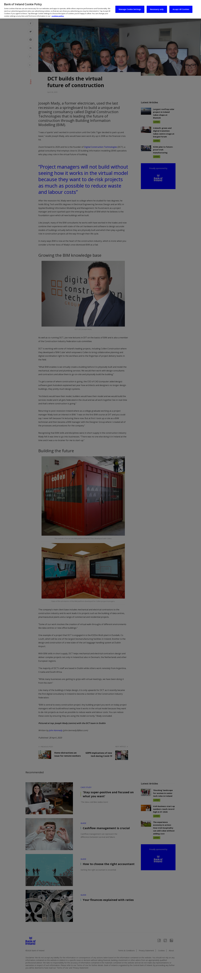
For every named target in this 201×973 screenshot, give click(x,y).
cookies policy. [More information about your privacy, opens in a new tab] (58, 16)
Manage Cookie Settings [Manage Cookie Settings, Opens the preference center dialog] (130, 9)
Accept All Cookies (181, 9)
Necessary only (157, 9)
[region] (100, 9)
